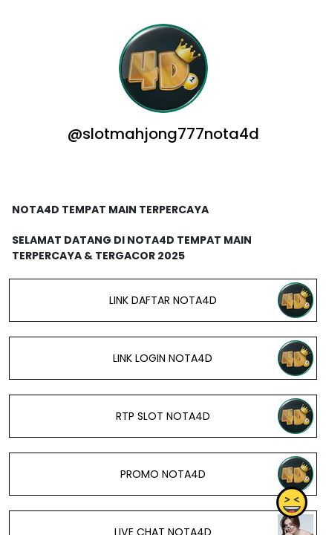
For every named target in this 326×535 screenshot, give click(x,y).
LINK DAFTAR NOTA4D (163, 300)
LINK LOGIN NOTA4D (162, 358)
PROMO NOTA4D (163, 474)
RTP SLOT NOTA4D (163, 416)
